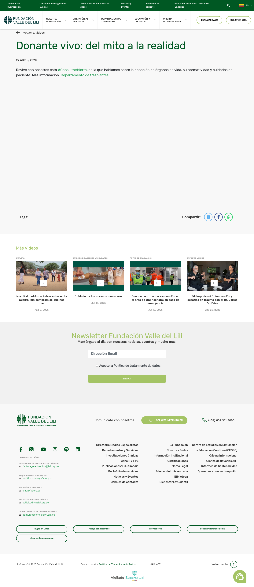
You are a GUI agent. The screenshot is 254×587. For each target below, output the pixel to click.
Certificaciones (177, 461)
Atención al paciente (85, 20)
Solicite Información (164, 420)
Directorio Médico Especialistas (117, 445)
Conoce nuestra (108, 564)
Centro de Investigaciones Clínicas (53, 5)
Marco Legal (180, 466)
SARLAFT (155, 564)
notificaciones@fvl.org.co (38, 478)
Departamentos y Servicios (116, 20)
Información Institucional (171, 455)
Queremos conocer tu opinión (217, 471)
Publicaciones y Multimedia (120, 466)
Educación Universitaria (172, 471)
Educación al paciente (152, 5)
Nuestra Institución (58, 20)
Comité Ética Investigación (14, 5)
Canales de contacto (124, 482)
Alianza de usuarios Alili (221, 461)
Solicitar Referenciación (212, 529)
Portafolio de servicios (123, 471)
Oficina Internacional (176, 20)
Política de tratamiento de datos (137, 365)
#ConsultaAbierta (72, 70)
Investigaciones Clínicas (122, 455)
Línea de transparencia (41, 538)
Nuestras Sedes (177, 450)
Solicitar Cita (238, 20)
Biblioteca (181, 476)
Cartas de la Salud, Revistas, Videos (94, 5)
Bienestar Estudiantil (174, 482)
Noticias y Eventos (126, 5)
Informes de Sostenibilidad (219, 466)
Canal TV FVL (129, 461)
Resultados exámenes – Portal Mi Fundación (191, 5)
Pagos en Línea (42, 529)
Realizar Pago (209, 20)
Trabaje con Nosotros (99, 529)
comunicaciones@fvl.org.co (39, 514)
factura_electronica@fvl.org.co (41, 466)
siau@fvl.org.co (32, 490)
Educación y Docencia (146, 20)
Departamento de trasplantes (85, 75)
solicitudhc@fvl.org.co (36, 502)
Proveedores (155, 529)
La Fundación (179, 445)
